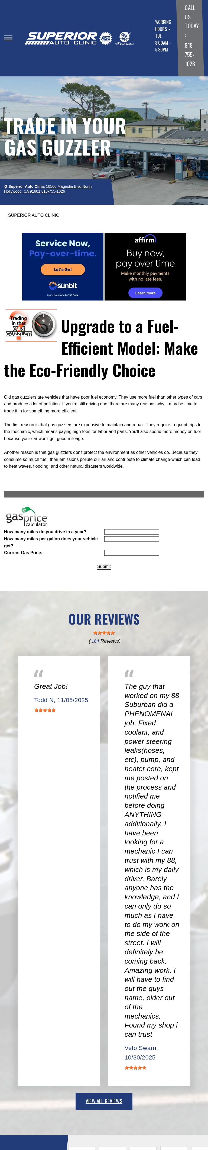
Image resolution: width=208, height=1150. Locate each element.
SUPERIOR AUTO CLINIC (33, 215)
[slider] (104, 633)
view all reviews (104, 1100)
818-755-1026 (190, 54)
